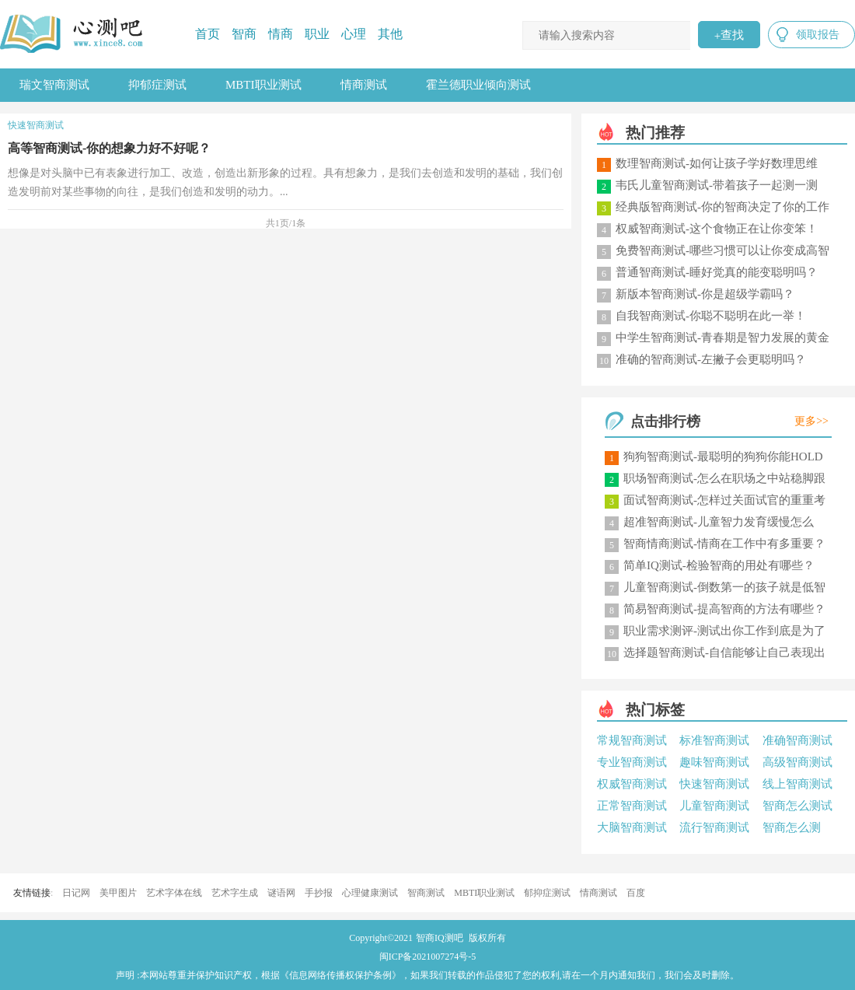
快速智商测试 (714, 784)
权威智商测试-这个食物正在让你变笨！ (717, 228)
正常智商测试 (632, 805)
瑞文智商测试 (54, 85)
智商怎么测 (792, 827)
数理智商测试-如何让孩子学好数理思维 (717, 163)
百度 (635, 892)
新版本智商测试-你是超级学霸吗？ (705, 294)
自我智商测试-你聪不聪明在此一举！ (711, 316)
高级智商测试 (797, 762)
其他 (390, 33)
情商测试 (363, 85)
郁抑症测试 (547, 892)
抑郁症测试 (157, 85)
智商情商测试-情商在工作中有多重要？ (724, 543)
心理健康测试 (370, 892)
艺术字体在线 (174, 892)
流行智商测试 (714, 827)
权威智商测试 (632, 784)
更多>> (811, 421)
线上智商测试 (797, 784)
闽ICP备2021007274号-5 (427, 956)
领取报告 (817, 34)
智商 (244, 33)
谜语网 (281, 892)
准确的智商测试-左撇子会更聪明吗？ (711, 359)
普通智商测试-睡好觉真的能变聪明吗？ (717, 272)
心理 (353, 33)
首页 (207, 33)
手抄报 (319, 892)
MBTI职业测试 (263, 85)
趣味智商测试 (714, 762)
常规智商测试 (632, 740)
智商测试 (426, 892)
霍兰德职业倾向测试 (478, 85)
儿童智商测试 (714, 805)
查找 (729, 35)
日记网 (76, 892)
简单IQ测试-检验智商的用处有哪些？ (719, 565)
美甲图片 (118, 892)
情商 (280, 33)
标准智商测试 (714, 740)
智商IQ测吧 (439, 937)
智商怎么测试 (797, 805)
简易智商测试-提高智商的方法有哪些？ (724, 609)
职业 (317, 33)
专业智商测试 (632, 762)
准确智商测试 (797, 740)
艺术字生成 (234, 892)
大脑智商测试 (632, 827)
